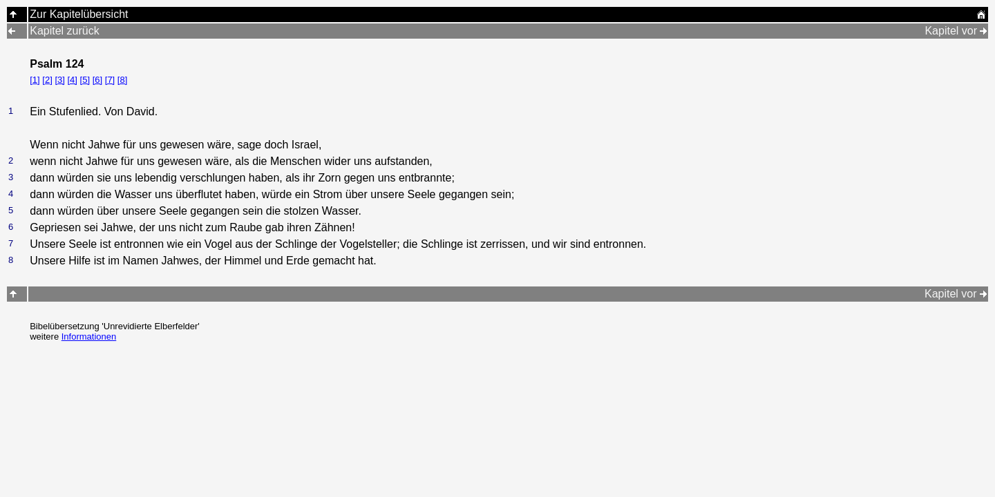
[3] (59, 80)
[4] (72, 80)
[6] (97, 80)
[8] (122, 80)
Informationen (89, 336)
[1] (34, 80)
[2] (47, 80)
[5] (85, 80)
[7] (110, 80)
